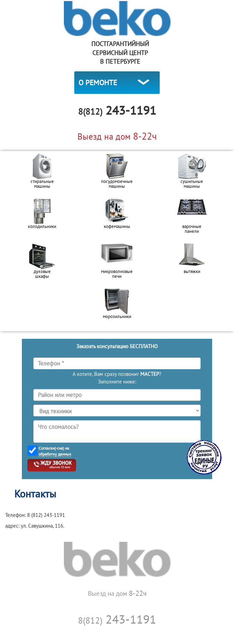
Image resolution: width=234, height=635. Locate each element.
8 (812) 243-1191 (46, 515)
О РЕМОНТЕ (97, 82)
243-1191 (117, 619)
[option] (42, 173)
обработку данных (55, 454)
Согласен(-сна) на (55, 451)
